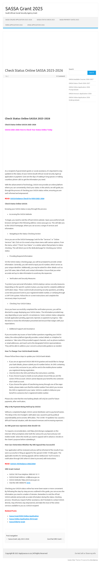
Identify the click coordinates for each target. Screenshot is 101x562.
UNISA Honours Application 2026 (80, 93)
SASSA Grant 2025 (24, 8)
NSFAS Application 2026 (14, 25)
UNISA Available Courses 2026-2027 (81, 79)
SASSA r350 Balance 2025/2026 (23, 464)
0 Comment (60, 76)
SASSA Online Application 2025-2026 (18, 19)
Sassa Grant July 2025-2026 (17, 539)
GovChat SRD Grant (55, 539)
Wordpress (94, 560)
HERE (28, 483)
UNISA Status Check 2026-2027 (79, 83)
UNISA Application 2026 (36, 25)
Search (71, 69)
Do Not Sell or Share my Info (85, 553)
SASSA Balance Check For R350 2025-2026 (27, 199)
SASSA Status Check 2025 (46, 19)
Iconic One (71, 560)
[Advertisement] (50, 48)
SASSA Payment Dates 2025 (69, 19)
